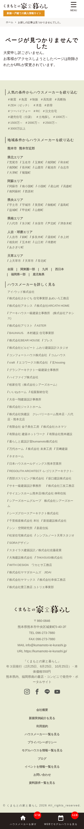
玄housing (58, 362)
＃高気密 (46, 99)
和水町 (64, 162)
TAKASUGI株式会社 (50, 557)
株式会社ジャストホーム (25, 406)
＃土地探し (43, 117)
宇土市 (13, 204)
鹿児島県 (38, 274)
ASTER (41, 325)
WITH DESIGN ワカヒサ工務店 (32, 565)
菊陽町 (26, 172)
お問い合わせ (42, 774)
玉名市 (26, 162)
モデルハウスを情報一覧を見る (42, 750)
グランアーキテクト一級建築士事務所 (34, 370)
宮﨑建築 (62, 449)
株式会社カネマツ (55, 426)
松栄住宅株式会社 (20, 535)
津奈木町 (66, 223)
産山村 (54, 186)
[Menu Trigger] (73, 7)
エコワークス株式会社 (33, 362)
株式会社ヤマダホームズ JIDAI (30, 572)
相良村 (13, 242)
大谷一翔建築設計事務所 (25, 399)
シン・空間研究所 (20, 528)
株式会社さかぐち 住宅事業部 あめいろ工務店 (39, 298)
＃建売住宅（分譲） (20, 117)
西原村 (29, 191)
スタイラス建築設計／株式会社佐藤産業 (35, 550)
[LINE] (47, 692)
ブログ (42, 758)
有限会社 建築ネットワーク (27, 434)
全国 (10, 269)
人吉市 (13, 237)
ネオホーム (16, 456)
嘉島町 (64, 204)
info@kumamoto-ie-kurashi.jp (46, 645)
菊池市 (51, 167)
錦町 (25, 237)
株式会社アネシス (20, 305)
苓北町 (42, 260)
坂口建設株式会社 (59, 478)
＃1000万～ (60, 117)
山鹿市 (39, 167)
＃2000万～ (32, 122)
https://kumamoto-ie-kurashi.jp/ (45, 651)
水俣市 (39, 223)
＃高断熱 (60, 99)
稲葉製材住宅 (39, 392)
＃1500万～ (15, 122)
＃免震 (22, 99)
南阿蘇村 (15, 191)
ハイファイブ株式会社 (23, 377)
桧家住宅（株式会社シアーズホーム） (34, 384)
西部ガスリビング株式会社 (26, 478)
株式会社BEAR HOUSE (24, 340)
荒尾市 (13, 162)
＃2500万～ (50, 122)
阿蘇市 (13, 186)
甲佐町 (26, 210)
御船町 (51, 204)
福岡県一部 (18, 274)
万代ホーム (16, 449)
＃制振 (33, 99)
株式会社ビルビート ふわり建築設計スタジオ (38, 347)
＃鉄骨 (48, 105)
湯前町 (51, 237)
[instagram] (27, 692)
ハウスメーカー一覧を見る (42, 734)
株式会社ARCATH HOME (53, 305)
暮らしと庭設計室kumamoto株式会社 (33, 441)
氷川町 (26, 223)
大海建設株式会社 (20, 557)
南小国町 (28, 186)
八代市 (13, 223)
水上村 (64, 237)
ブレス (48, 340)
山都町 (39, 210)
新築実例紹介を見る (42, 718)
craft (12, 362)
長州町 (26, 167)
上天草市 (15, 260)
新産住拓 (42, 528)
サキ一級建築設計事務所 (26, 485)
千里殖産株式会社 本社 (24, 520)
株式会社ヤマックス (22, 579)
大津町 (13, 172)
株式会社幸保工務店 (52, 579)
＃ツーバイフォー (19, 111)
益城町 (13, 210)
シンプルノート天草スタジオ (55, 535)
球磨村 (51, 242)
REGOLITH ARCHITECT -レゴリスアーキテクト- (41, 471)
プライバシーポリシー (42, 742)
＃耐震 (11, 99)
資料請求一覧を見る (42, 782)
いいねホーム (18, 392)
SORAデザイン (19, 542)
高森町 (67, 186)
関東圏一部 (27, 269)
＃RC (36, 111)
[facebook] (37, 692)
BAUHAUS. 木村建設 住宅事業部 (33, 333)
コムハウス (58, 355)
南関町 (51, 162)
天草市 (29, 260)
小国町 (42, 186)
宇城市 (26, 204)
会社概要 (42, 710)
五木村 (26, 242)
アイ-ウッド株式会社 (20, 291)
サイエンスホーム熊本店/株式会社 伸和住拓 (37, 493)
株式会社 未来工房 (40, 449)
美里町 (39, 204)
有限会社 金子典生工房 (24, 426)
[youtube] (57, 692)
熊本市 (12, 148)
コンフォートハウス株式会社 (28, 355)
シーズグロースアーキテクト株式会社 (34, 513)
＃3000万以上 (16, 128)
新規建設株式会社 (55, 520)
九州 (45, 269)
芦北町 (51, 223)
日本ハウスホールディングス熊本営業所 (35, 463)
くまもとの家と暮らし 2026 (27, 805)
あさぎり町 (16, 247)
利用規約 (42, 726)
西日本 (59, 269)
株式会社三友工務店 (61, 485)
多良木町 (37, 237)
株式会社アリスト (20, 325)
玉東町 (39, 162)
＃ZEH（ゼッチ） (19, 105)
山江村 (39, 242)
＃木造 (37, 105)
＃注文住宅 (49, 111)
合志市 (64, 167)
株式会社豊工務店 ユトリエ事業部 (31, 587)
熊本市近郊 (27, 148)
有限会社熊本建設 (60, 434)
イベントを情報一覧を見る (42, 766)
